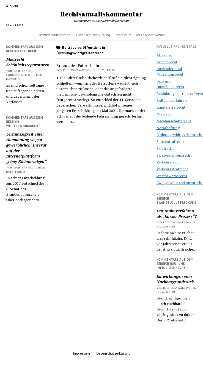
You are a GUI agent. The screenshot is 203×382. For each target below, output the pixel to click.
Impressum (123, 34)
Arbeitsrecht (167, 61)
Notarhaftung (168, 127)
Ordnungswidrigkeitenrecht (179, 134)
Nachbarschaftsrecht (173, 120)
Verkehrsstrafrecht (172, 168)
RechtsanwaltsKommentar (101, 14)
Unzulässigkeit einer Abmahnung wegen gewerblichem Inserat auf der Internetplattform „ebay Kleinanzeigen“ (26, 147)
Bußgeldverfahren (171, 100)
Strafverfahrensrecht (174, 155)
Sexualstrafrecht (170, 141)
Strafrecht (165, 148)
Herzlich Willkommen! (54, 34)
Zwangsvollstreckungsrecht (179, 182)
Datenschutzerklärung (93, 34)
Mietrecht (164, 114)
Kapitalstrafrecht (171, 107)
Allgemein (164, 55)
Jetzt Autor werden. (151, 34)
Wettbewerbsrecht (171, 175)
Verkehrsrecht (168, 162)
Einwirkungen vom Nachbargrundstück (175, 278)
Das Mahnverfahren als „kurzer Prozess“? (176, 213)
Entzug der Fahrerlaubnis (80, 65)
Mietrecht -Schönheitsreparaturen (26, 61)
